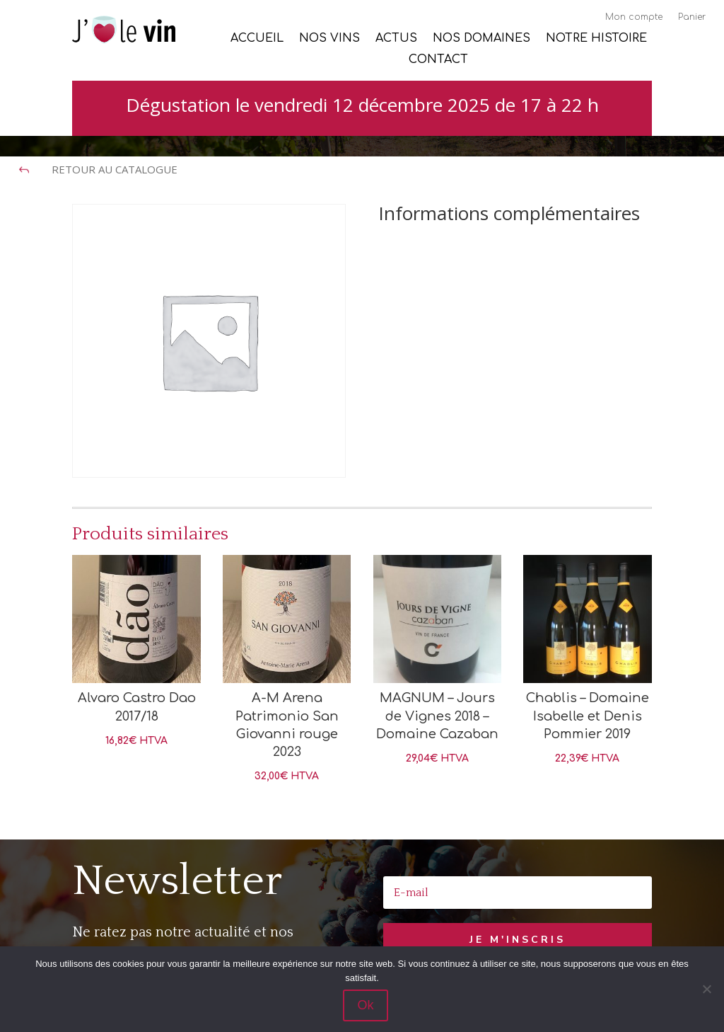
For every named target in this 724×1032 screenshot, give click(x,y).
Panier (692, 17)
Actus (396, 39)
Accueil (257, 39)
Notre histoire (596, 39)
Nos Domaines (481, 39)
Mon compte (633, 17)
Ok (365, 1005)
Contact (438, 60)
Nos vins (329, 39)
